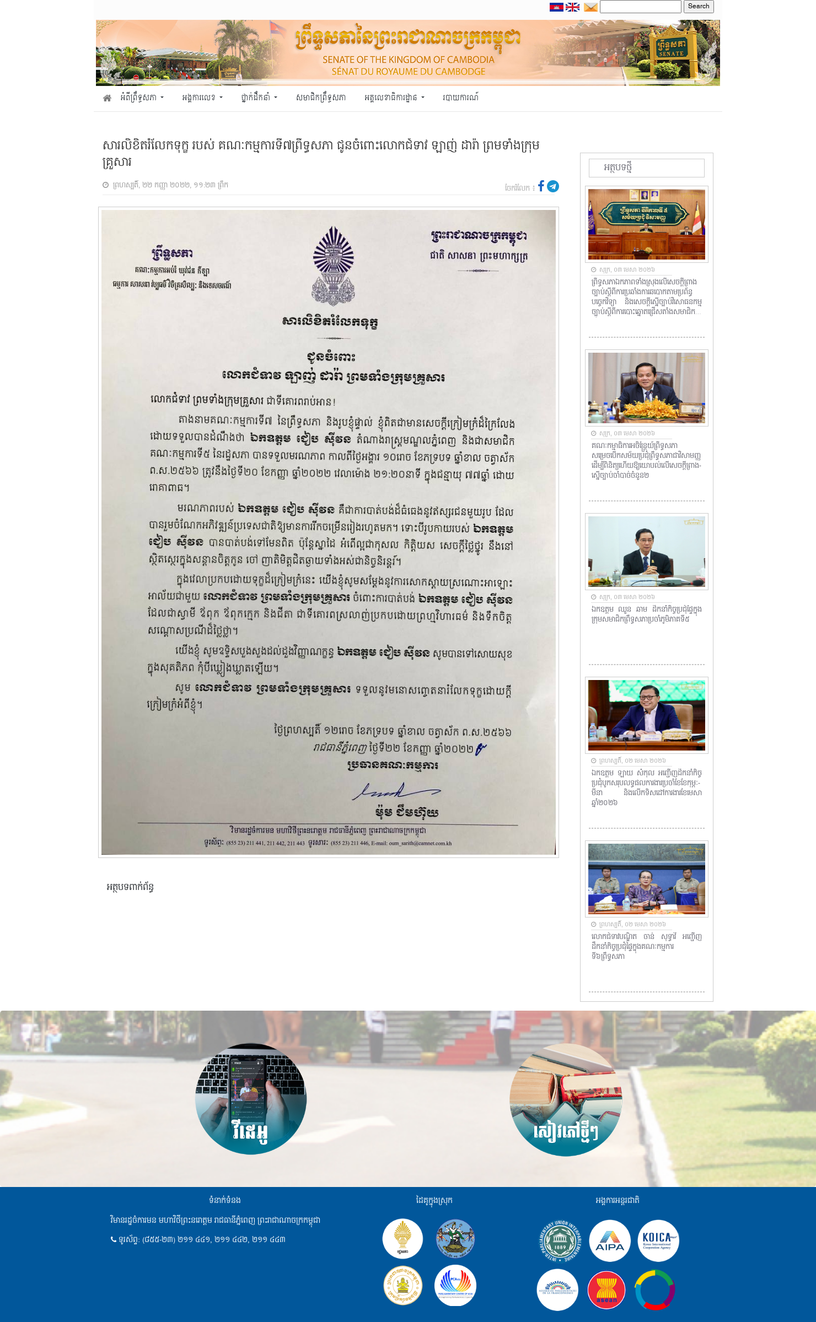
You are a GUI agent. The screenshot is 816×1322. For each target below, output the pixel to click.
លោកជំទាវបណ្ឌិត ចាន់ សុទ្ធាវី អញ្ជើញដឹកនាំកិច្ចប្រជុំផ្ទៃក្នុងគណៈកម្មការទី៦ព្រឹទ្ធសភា (647, 947)
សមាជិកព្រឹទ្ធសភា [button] (321, 98)
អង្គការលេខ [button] (200, 98)
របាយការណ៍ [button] (461, 98)
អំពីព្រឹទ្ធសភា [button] (140, 98)
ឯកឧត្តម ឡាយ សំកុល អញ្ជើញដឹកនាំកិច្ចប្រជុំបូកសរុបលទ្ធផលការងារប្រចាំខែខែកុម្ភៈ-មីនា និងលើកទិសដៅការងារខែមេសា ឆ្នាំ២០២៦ (647, 788)
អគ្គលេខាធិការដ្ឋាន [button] (391, 98)
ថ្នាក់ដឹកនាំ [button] (256, 98)
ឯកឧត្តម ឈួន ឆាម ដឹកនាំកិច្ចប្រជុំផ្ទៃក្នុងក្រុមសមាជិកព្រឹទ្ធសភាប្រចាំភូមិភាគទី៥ (647, 615)
